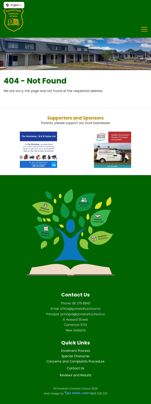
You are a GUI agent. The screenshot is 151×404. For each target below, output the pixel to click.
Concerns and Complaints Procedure (75, 361)
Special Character (75, 356)
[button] (14, 5)
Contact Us (75, 368)
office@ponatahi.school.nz (80, 309)
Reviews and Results (75, 375)
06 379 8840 (81, 303)
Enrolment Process (75, 351)
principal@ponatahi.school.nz (82, 314)
